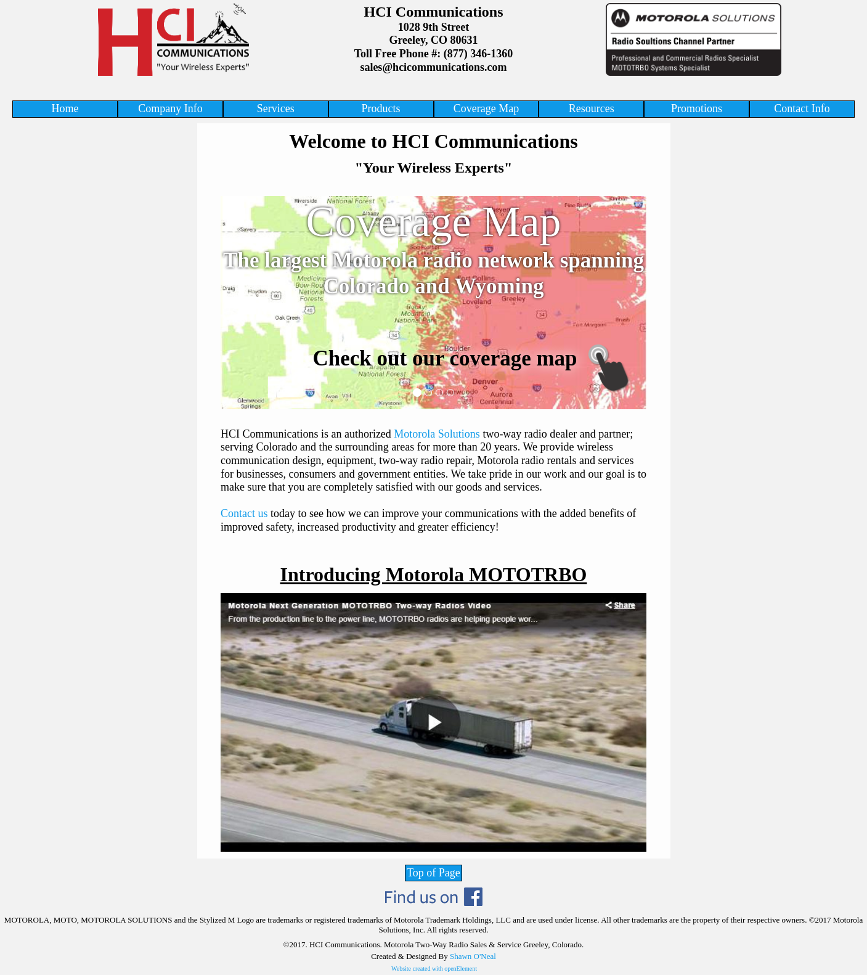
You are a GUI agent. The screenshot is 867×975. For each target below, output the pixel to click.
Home (65, 108)
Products (381, 108)
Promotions (696, 108)
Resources (591, 108)
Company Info (170, 108)
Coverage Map (486, 108)
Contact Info (801, 108)
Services (276, 108)
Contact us (244, 513)
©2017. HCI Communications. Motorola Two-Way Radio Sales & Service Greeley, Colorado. (433, 944)
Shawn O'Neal (473, 956)
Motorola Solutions (437, 434)
